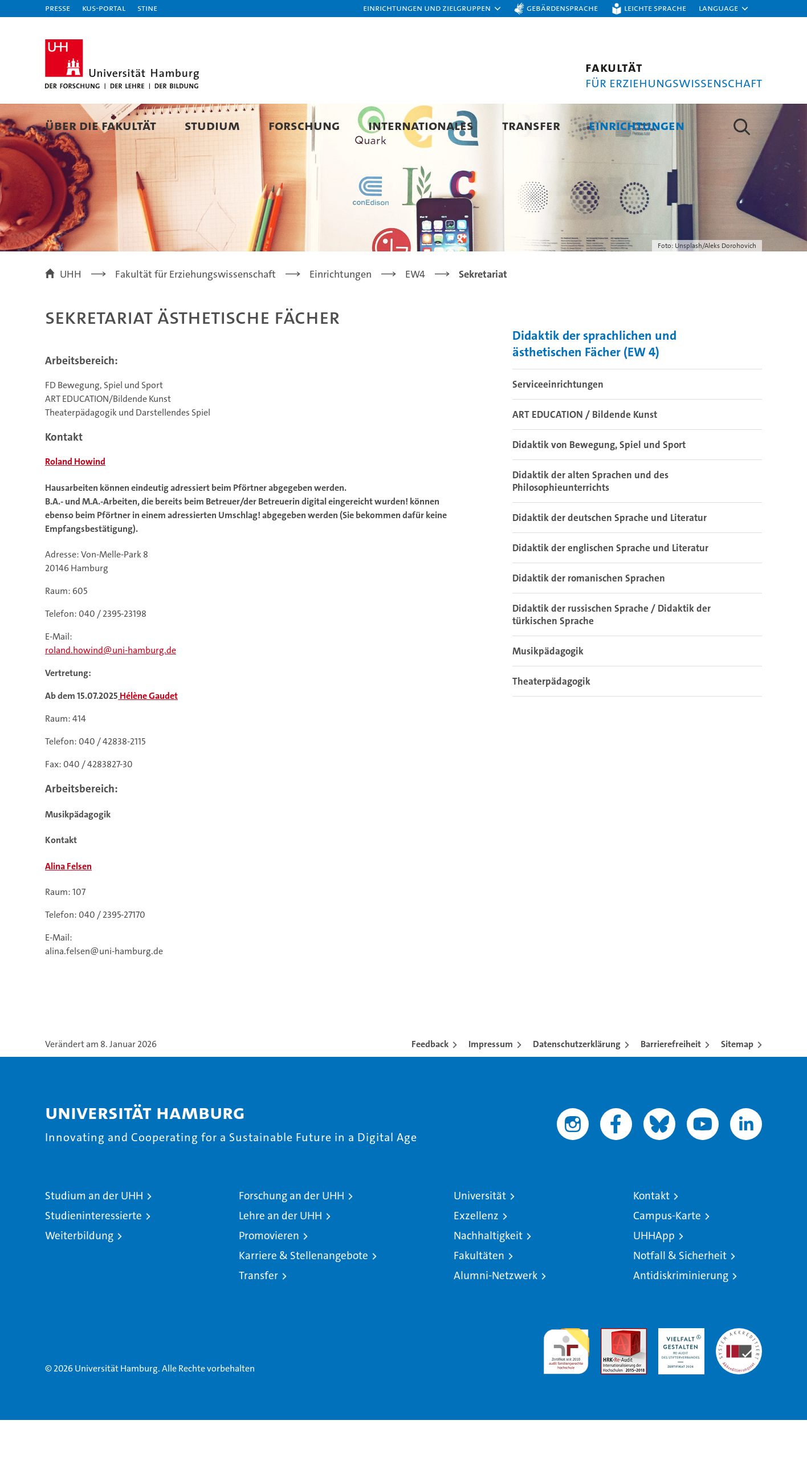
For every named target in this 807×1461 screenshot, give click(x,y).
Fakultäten (479, 1296)
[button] (432, 8)
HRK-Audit (678, 1375)
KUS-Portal (103, 8)
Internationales (421, 125)
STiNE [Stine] (147, 8)
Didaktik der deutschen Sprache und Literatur (609, 558)
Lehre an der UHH (280, 1257)
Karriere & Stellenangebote (303, 1296)
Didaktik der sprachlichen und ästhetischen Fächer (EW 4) (594, 384)
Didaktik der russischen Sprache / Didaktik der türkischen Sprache (611, 655)
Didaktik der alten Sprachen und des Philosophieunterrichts (590, 522)
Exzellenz (476, 1257)
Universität (480, 1237)
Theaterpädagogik (551, 722)
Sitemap (737, 1085)
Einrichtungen (636, 125)
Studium (212, 125)
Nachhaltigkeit (488, 1276)
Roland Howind (75, 502)
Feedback (430, 1085)
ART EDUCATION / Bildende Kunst (584, 455)
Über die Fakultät (100, 125)
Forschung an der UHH (291, 1237)
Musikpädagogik (548, 692)
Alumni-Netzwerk (495, 1316)
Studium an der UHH (94, 1237)
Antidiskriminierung (680, 1316)
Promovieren (269, 1276)
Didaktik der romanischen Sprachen (588, 619)
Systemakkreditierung (739, 1375)
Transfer (531, 125)
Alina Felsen (68, 907)
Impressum (490, 1085)
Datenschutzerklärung (577, 1085)
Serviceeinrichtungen (558, 425)
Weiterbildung (79, 1276)
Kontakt (651, 1237)
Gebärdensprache (562, 8)
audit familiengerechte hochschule (566, 1387)
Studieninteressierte (93, 1257)
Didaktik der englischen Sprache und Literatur (610, 589)
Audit (611, 1375)
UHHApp (654, 1276)
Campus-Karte (667, 1257)
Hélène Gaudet (148, 737)
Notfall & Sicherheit (680, 1296)
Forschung (304, 125)
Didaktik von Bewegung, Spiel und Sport (599, 485)
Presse (57, 8)
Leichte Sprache (655, 8)
